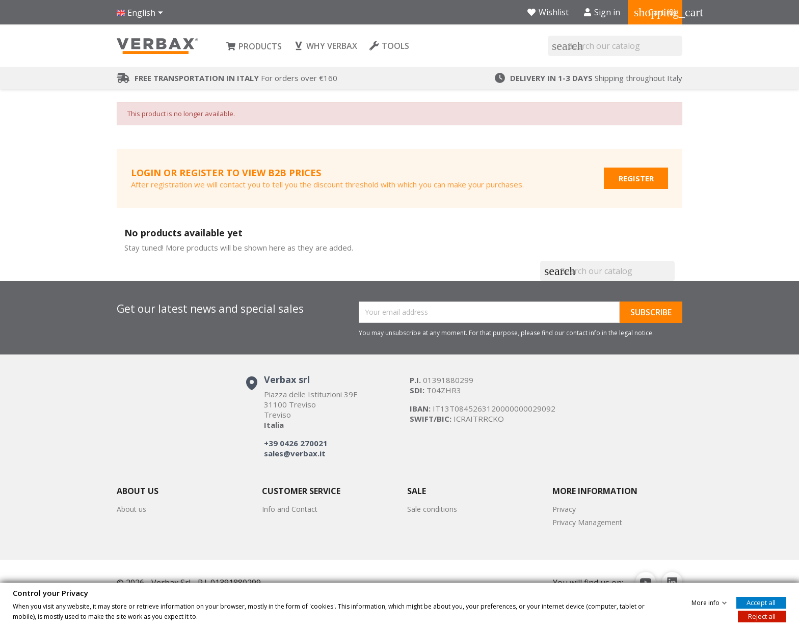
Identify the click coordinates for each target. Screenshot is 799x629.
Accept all (761, 602)
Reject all (762, 615)
